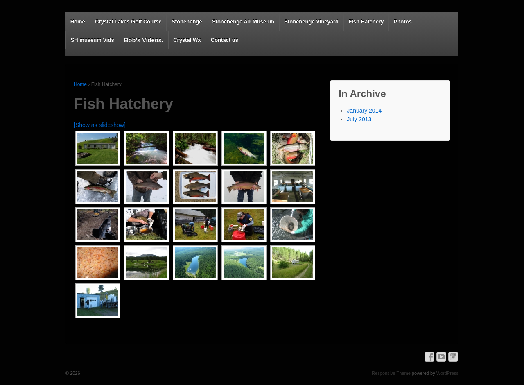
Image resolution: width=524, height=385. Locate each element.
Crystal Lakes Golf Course (128, 21)
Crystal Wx (187, 40)
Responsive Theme (391, 373)
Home (77, 21)
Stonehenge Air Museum (243, 21)
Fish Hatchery (366, 21)
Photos (403, 21)
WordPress (447, 373)
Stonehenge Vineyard (311, 21)
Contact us (224, 40)
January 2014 (364, 110)
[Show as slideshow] (100, 125)
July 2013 (359, 119)
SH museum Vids (92, 40)
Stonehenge (187, 21)
